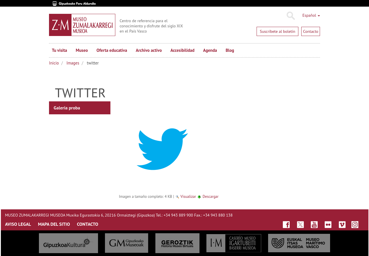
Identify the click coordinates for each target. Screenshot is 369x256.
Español (311, 15)
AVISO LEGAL (18, 224)
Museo (82, 50)
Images (73, 63)
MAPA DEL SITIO (54, 224)
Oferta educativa (112, 50)
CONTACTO (87, 224)
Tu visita (59, 50)
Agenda (210, 50)
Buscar (290, 16)
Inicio (54, 63)
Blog (230, 50)
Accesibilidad (182, 50)
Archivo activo (149, 50)
